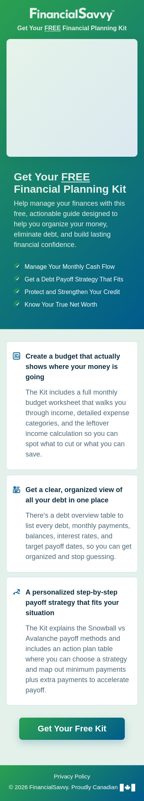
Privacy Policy (72, 776)
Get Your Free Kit (72, 728)
